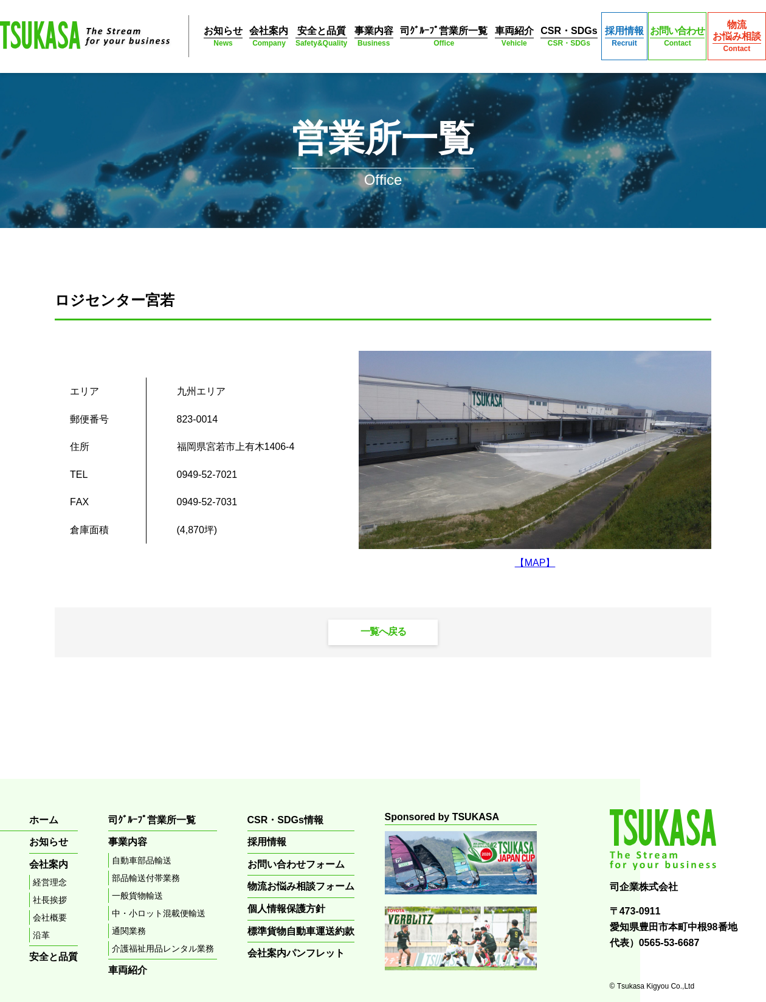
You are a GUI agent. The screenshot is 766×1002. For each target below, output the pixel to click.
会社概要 (50, 917)
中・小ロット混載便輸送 (158, 913)
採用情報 (624, 37)
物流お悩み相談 (737, 36)
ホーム (43, 820)
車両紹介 (514, 37)
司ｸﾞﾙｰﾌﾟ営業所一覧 (444, 37)
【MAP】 (535, 563)
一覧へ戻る (383, 631)
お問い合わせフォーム (296, 864)
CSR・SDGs (568, 37)
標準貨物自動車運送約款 (300, 931)
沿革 (41, 935)
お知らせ (223, 37)
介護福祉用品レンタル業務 (163, 948)
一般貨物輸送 (137, 895)
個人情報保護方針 (286, 909)
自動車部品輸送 (141, 860)
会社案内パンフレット (296, 953)
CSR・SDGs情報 (285, 820)
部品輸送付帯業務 (146, 878)
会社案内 (268, 37)
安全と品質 (321, 37)
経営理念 (50, 882)
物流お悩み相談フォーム (300, 886)
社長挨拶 (50, 900)
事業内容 (373, 37)
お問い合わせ (677, 37)
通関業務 (129, 931)
